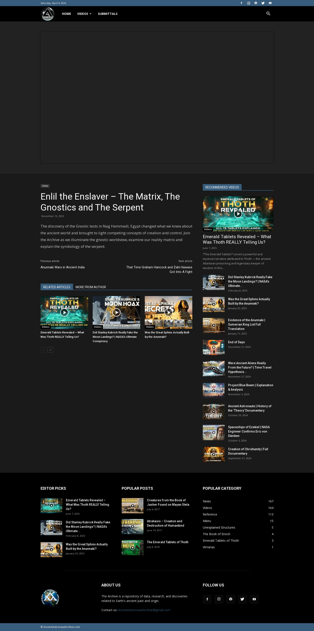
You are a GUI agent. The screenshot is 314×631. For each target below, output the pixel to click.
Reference (210, 514)
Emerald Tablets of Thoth (221, 540)
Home (66, 14)
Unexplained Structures (219, 527)
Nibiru (207, 521)
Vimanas (209, 547)
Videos (84, 14)
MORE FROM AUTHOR (91, 287)
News (207, 501)
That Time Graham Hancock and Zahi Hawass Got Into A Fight (159, 269)
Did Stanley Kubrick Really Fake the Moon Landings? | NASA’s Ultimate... (250, 281)
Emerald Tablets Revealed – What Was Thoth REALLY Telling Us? (237, 239)
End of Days (236, 342)
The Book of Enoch (216, 534)
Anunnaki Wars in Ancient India (63, 267)
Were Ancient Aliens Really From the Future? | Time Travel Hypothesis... (249, 367)
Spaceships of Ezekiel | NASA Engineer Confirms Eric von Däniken (249, 431)
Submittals (108, 14)
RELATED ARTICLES (56, 287)
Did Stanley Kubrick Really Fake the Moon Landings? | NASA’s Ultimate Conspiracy (115, 337)
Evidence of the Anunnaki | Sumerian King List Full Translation (246, 324)
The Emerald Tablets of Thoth (167, 542)
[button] (268, 14)
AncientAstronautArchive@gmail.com (144, 610)
